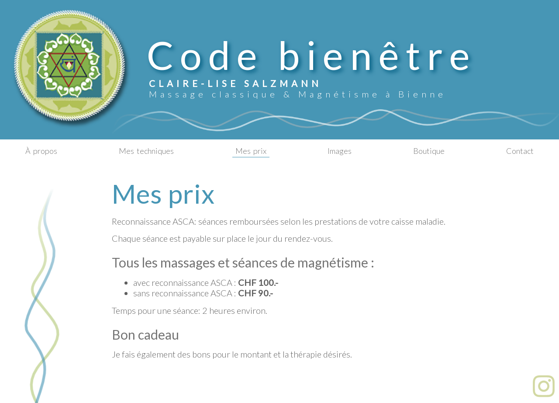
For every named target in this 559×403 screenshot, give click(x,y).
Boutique (429, 151)
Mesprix (250, 151)
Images (340, 151)
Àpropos (41, 151)
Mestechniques (146, 151)
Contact (520, 151)
